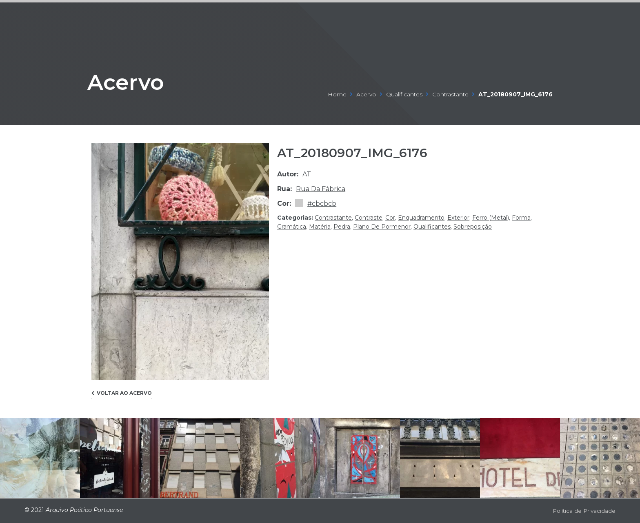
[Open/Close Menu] (608, 17)
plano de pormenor (382, 226)
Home (337, 94)
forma (521, 217)
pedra (341, 226)
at (306, 174)
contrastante (450, 94)
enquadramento (421, 217)
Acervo (142, 79)
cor (390, 217)
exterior (458, 217)
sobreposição (472, 226)
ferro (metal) (490, 217)
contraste (368, 217)
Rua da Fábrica (320, 189)
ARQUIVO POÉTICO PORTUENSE (50, 17)
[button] (121, 395)
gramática (291, 226)
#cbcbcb (321, 203)
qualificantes (404, 94)
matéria (320, 226)
